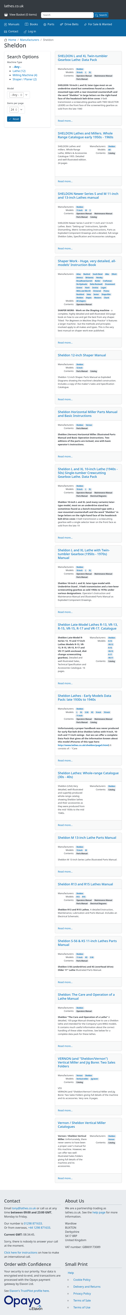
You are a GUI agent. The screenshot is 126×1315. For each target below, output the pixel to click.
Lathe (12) (19, 71)
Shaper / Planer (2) (25, 79)
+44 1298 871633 (39, 1228)
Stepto (89, 298)
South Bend (97, 274)
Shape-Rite (106, 294)
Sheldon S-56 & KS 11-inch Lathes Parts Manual (87, 943)
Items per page (15, 103)
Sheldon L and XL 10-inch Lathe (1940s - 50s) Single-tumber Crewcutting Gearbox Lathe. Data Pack (88, 473)
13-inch (79, 850)
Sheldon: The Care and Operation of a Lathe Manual (86, 996)
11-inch (79, 210)
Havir (87, 288)
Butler (97, 281)
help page (98, 1212)
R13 (78, 897)
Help (71, 1273)
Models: (70, 72)
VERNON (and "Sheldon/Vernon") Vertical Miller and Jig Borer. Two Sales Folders (86, 1062)
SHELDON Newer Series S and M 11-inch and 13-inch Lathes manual (88, 195)
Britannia (89, 278)
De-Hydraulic (81, 284)
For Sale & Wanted (100, 24)
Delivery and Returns (87, 1287)
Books (34, 24)
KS (92, 712)
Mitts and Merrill (83, 291)
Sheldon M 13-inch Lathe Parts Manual (87, 837)
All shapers (81, 301)
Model (10, 88)
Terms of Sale (82, 1300)
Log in (32, 31)
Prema (106, 291)
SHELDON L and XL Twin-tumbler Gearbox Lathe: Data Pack (82, 58)
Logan (103, 288)
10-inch (79, 72)
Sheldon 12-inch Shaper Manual (82, 355)
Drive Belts (72, 24)
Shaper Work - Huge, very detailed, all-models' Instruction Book (87, 263)
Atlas (78, 274)
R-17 (110, 654)
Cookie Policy (82, 1280)
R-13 (110, 641)
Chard (106, 298)
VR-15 (110, 651)
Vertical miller (82, 1079)
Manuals (13, 24)
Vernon (89, 425)
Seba (89, 294)
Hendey (99, 278)
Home (12, 40)
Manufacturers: (66, 68)
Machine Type (14, 62)
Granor (79, 288)
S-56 (86, 712)
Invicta (95, 288)
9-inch (98, 712)
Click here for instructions (20, 1252)
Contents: (69, 75)
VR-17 (110, 658)
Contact (13, 31)
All (109, 150)
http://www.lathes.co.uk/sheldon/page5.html (83, 745)
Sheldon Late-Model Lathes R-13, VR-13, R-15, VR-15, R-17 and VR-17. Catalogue (88, 626)
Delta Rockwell (96, 284)
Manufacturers (29, 40)
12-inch (79, 368)
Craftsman (107, 281)
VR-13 (110, 644)
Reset (16, 119)
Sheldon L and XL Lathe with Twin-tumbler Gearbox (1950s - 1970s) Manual (84, 554)
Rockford (80, 294)
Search (103, 15)
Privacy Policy (82, 1293)
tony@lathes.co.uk (24, 1208)
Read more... (65, 120)
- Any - (17, 67)
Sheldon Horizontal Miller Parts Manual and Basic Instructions (87, 414)
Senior (96, 294)
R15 (83, 897)
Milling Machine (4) (25, 75)
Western (97, 298)
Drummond (110, 284)
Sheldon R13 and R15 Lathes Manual (85, 884)
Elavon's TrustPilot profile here (29, 1291)
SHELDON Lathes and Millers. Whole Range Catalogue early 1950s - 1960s (85, 135)
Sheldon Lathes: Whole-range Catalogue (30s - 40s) (88, 775)
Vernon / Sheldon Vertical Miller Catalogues (82, 1124)
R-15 (110, 648)
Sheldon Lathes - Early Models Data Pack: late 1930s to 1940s (84, 697)
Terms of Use (81, 1307)
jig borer (94, 1079)
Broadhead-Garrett (84, 281)
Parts (51, 24)
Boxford (86, 274)
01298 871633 (33, 1223)
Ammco (79, 278)
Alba (107, 274)
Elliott (114, 274)
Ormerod (97, 291)
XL (90, 72)
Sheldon (79, 69)
